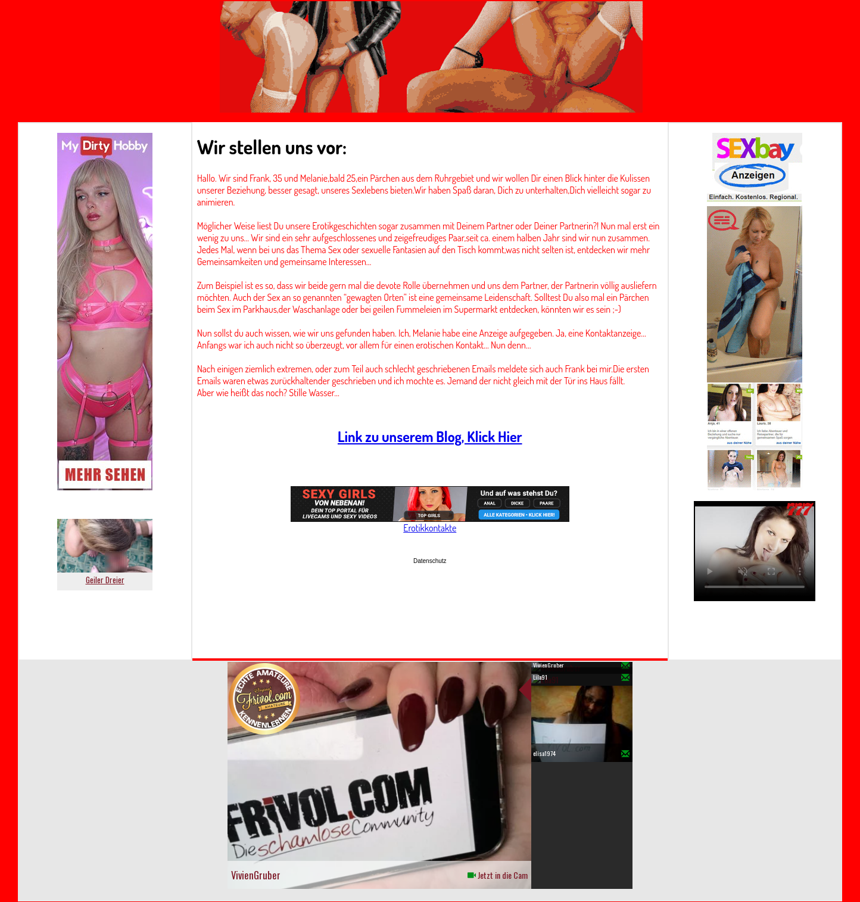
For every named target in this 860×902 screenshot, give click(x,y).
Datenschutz (430, 561)
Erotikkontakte (429, 528)
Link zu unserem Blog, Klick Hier (430, 436)
